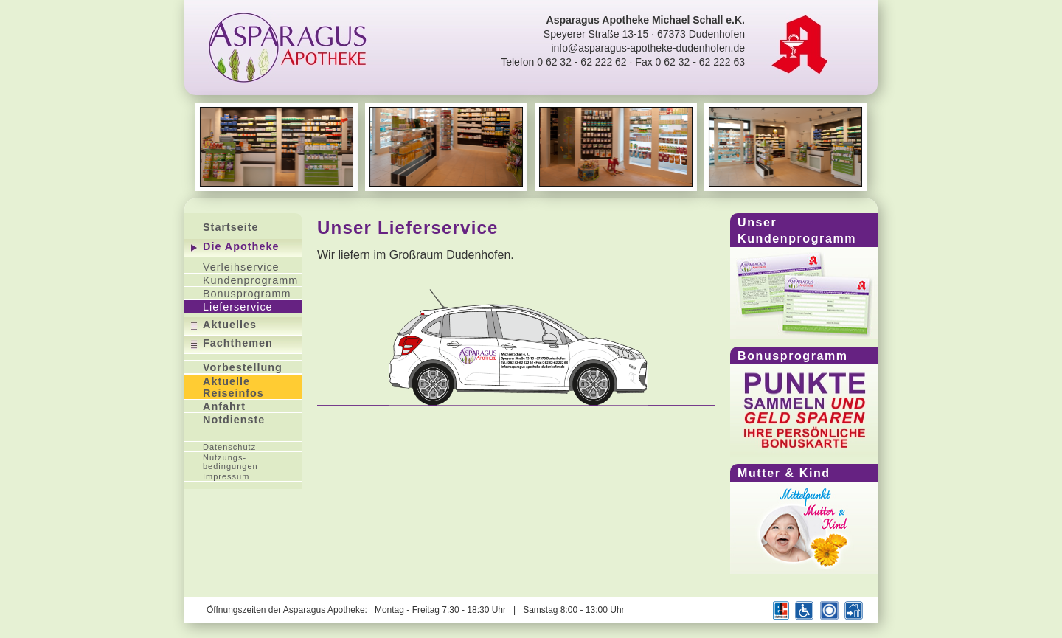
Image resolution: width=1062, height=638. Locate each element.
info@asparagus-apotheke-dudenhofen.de (648, 48)
